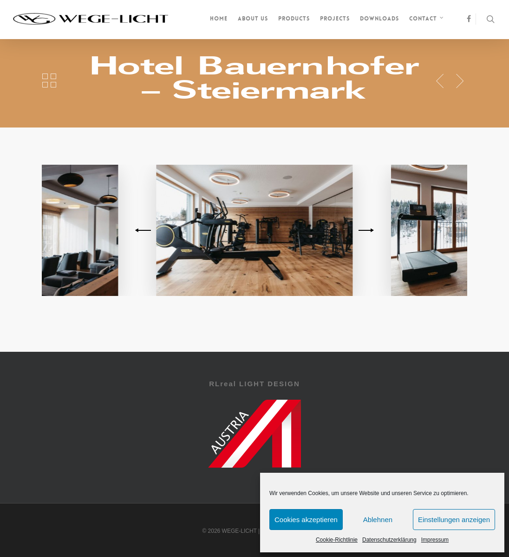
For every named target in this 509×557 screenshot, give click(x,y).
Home (219, 18)
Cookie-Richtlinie (337, 540)
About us (253, 18)
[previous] (144, 230)
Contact (426, 19)
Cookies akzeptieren (306, 519)
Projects (335, 18)
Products (294, 18)
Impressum (435, 540)
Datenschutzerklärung (389, 540)
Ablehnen (377, 519)
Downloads (379, 18)
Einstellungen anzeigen (454, 519)
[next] (364, 230)
